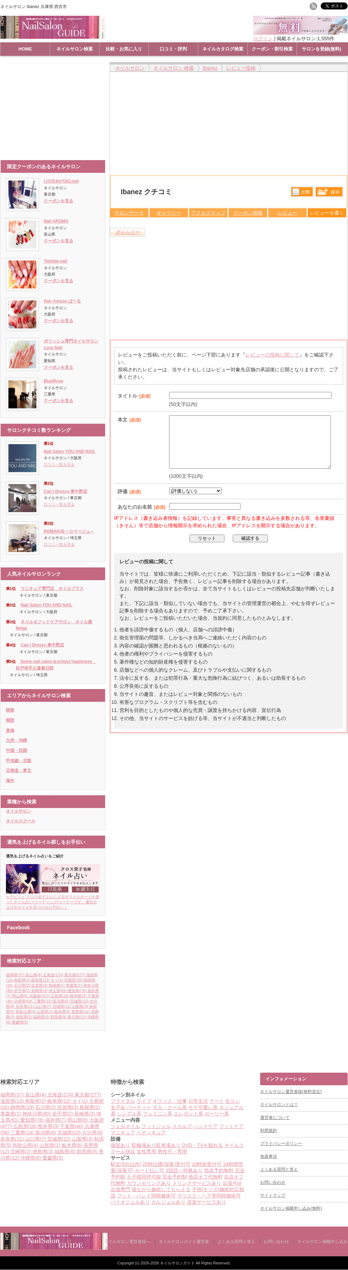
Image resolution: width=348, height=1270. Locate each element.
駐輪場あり (144, 1145)
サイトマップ (272, 1195)
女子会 (118, 1107)
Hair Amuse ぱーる (62, 301)
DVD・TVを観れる (202, 1145)
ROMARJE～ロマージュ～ (69, 531)
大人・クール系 (170, 1107)
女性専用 (146, 1151)
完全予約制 (174, 1177)
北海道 (53, 975)
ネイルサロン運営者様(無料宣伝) (291, 1091)
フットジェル (156, 1126)
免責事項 (268, 1156)
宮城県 (80, 1001)
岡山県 (20, 996)
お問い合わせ (272, 1182)
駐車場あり (168, 1145)
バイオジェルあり (130, 1202)
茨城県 (62, 1006)
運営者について (275, 1117)
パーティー (139, 1107)
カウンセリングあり (149, 1183)
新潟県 (61, 1001)
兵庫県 (24, 1001)
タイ (57, 980)
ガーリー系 (216, 1113)
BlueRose (53, 381)
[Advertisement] (54, 107)
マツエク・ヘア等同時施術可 (209, 1195)
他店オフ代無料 (205, 1177)
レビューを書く (327, 213)
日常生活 (198, 1101)
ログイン (263, 38)
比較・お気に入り (124, 49)
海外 (10, 780)
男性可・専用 (172, 1151)
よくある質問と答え (279, 1169)
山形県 (45, 1012)
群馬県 (59, 1017)
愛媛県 (20, 1022)
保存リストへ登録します (329, 193)
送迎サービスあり (206, 1202)
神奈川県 (37, 1113)
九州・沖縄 (16, 740)
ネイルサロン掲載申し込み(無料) (291, 1208)
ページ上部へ (342, 1046)
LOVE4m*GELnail (61, 181)
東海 (10, 730)
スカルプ (182, 1126)
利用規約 (268, 1130)
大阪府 (40, 996)
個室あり (120, 1145)
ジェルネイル (125, 1126)
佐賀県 (40, 985)
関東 (10, 710)
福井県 (56, 1120)
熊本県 (79, 996)
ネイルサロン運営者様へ (127, 1241)
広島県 (60, 996)
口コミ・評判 (173, 49)
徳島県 (24, 1017)
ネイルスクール (20, 821)
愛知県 (78, 991)
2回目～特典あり (184, 1170)
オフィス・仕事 (170, 1101)
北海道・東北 (18, 770)
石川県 (23, 985)
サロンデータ (129, 213)
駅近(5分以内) (126, 1164)
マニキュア (123, 1132)
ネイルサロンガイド (178, 1263)
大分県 (92, 1132)
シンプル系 (129, 1113)
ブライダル (123, 1101)
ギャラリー (168, 213)
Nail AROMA (56, 221)
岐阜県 (41, 980)
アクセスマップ (208, 213)
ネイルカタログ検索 (222, 49)
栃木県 (63, 1012)
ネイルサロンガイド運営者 (184, 1241)
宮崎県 (22, 1151)
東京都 (75, 975)
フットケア (231, 1126)
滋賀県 (12, 1101)
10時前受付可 (207, 1164)
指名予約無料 (219, 1170)
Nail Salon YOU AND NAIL (69, 451)
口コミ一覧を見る (59, 464)
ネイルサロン (18, 811)
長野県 (81, 1012)
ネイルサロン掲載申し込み (322, 1241)
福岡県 (16, 975)
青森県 (74, 985)
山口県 (44, 1006)
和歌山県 (26, 1012)
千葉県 (72, 1126)
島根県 (57, 985)
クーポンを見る (58, 200)
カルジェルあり (168, 1202)
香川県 (77, 1017)
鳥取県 (23, 980)
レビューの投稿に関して (272, 355)
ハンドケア (205, 1126)
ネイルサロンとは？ (279, 1104)
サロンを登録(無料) (321, 49)
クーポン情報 (248, 213)
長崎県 (40, 991)
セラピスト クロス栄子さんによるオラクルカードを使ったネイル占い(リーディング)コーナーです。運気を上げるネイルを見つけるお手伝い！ (53, 899)
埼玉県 (58, 991)
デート (216, 1101)
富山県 (34, 975)
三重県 (43, 1001)
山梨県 (80, 1006)
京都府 (74, 980)
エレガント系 (188, 1113)
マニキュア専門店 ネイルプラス (52, 588)
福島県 (41, 1017)
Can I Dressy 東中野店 (65, 491)
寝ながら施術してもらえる (161, 1189)
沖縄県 (31, 1158)
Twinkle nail (55, 261)
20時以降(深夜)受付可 (166, 1164)
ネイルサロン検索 (74, 49)
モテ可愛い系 (203, 1107)
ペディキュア (151, 1132)
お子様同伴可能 (144, 1177)
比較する (302, 191)
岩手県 (23, 991)
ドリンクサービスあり (196, 1183)
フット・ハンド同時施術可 (146, 1195)
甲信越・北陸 (18, 760)
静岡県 (23, 1107)
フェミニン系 (157, 1113)
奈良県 (25, 1006)
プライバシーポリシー (281, 1143)
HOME (25, 49)
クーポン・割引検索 (272, 49)
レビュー (287, 213)
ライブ (144, 1101)
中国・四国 (16, 750)
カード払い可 (149, 1170)
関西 (10, 720)
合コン (232, 1101)
